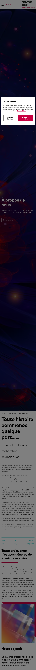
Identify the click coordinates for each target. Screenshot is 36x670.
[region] (18, 111)
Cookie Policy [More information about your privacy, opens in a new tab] (21, 111)
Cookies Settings (10, 118)
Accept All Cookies (25, 118)
